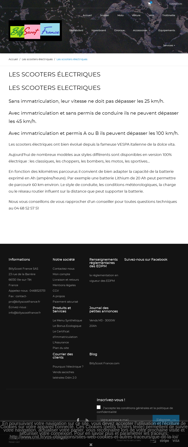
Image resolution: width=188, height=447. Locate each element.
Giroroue (119, 30)
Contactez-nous (63, 268)
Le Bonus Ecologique (67, 326)
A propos (59, 296)
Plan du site (61, 348)
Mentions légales (64, 285)
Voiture (136, 15)
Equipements (166, 30)
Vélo (151, 15)
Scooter (104, 15)
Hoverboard (99, 30)
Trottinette (168, 15)
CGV (56, 290)
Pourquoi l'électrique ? (68, 366)
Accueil (87, 15)
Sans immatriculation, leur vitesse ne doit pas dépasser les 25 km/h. (86, 101)
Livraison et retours (66, 279)
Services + (169, 45)
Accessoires (140, 30)
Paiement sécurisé (65, 301)
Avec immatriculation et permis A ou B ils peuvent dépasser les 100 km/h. (94, 133)
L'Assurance (61, 342)
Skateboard (76, 30)
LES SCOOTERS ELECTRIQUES (54, 88)
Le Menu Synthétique (67, 320)
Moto (121, 15)
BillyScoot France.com (104, 363)
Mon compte (61, 274)
